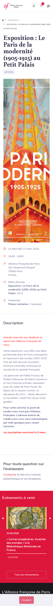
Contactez (10, 474)
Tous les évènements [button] (26, 574)
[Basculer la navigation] (48, 7)
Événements (14, 20)
